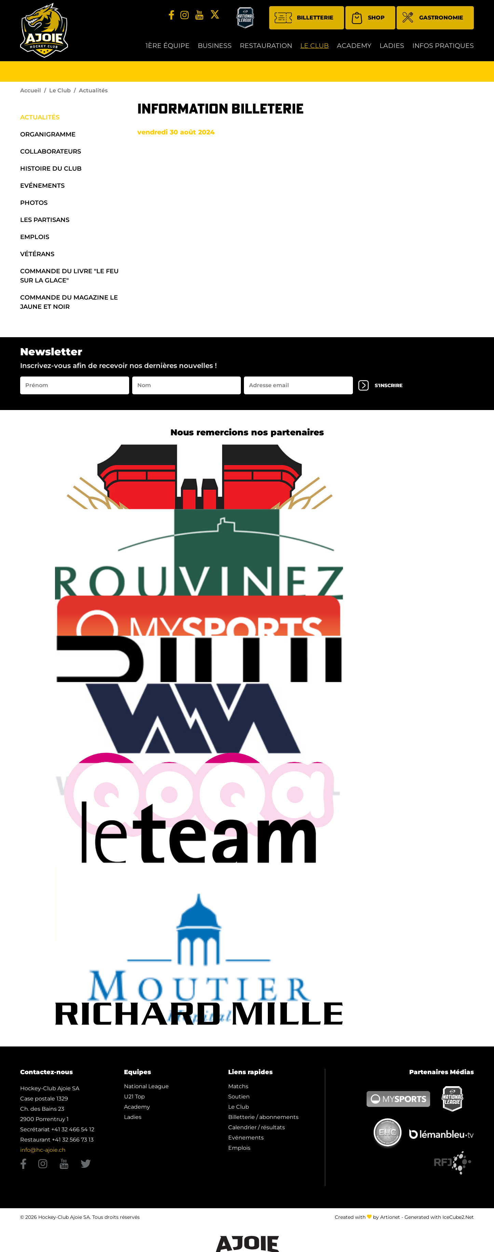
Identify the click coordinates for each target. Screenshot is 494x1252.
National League (146, 1089)
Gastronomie (432, 21)
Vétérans (37, 256)
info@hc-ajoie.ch (43, 1152)
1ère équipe (168, 48)
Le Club (314, 48)
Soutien (239, 1099)
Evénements (42, 188)
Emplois (34, 239)
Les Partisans (44, 222)
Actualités (39, 119)
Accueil (30, 93)
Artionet (390, 1220)
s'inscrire (384, 388)
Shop (368, 20)
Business (215, 48)
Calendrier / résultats (256, 1130)
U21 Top (134, 1099)
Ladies (392, 48)
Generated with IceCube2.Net (439, 1220)
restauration (266, 48)
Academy (354, 48)
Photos (33, 205)
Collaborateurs (50, 154)
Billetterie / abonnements (263, 1120)
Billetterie (304, 20)
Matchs (238, 1089)
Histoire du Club (51, 171)
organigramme (48, 137)
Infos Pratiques (443, 48)
